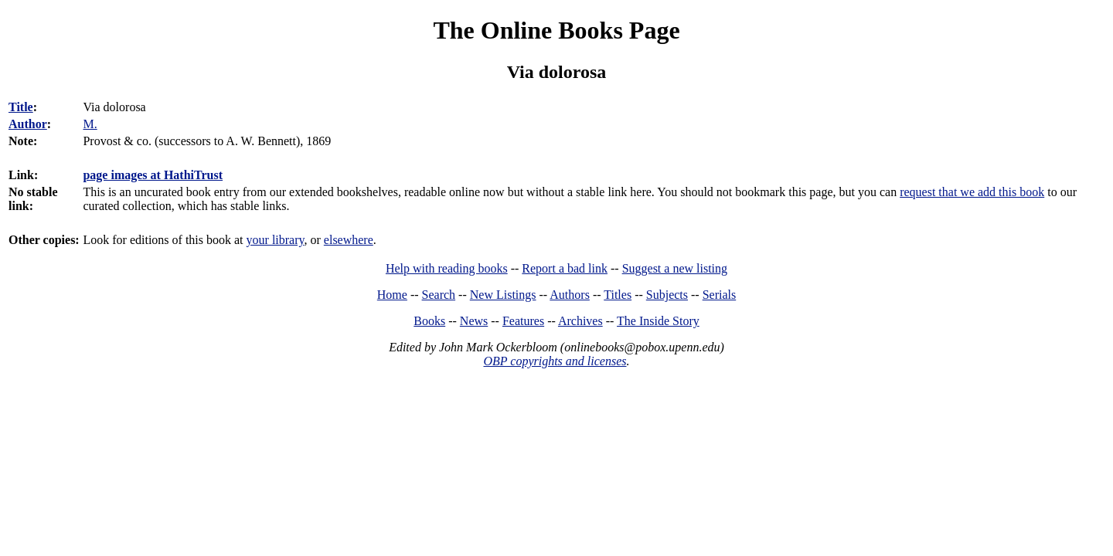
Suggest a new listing (674, 268)
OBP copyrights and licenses (554, 361)
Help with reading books (447, 268)
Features (523, 320)
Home (392, 294)
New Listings (503, 294)
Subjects (667, 294)
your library (276, 239)
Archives (580, 320)
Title (21, 107)
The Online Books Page (556, 30)
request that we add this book (972, 191)
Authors (570, 294)
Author (28, 124)
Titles (617, 294)
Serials (720, 294)
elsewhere (348, 239)
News (474, 320)
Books (429, 320)
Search (439, 294)
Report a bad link (565, 268)
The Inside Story (658, 320)
